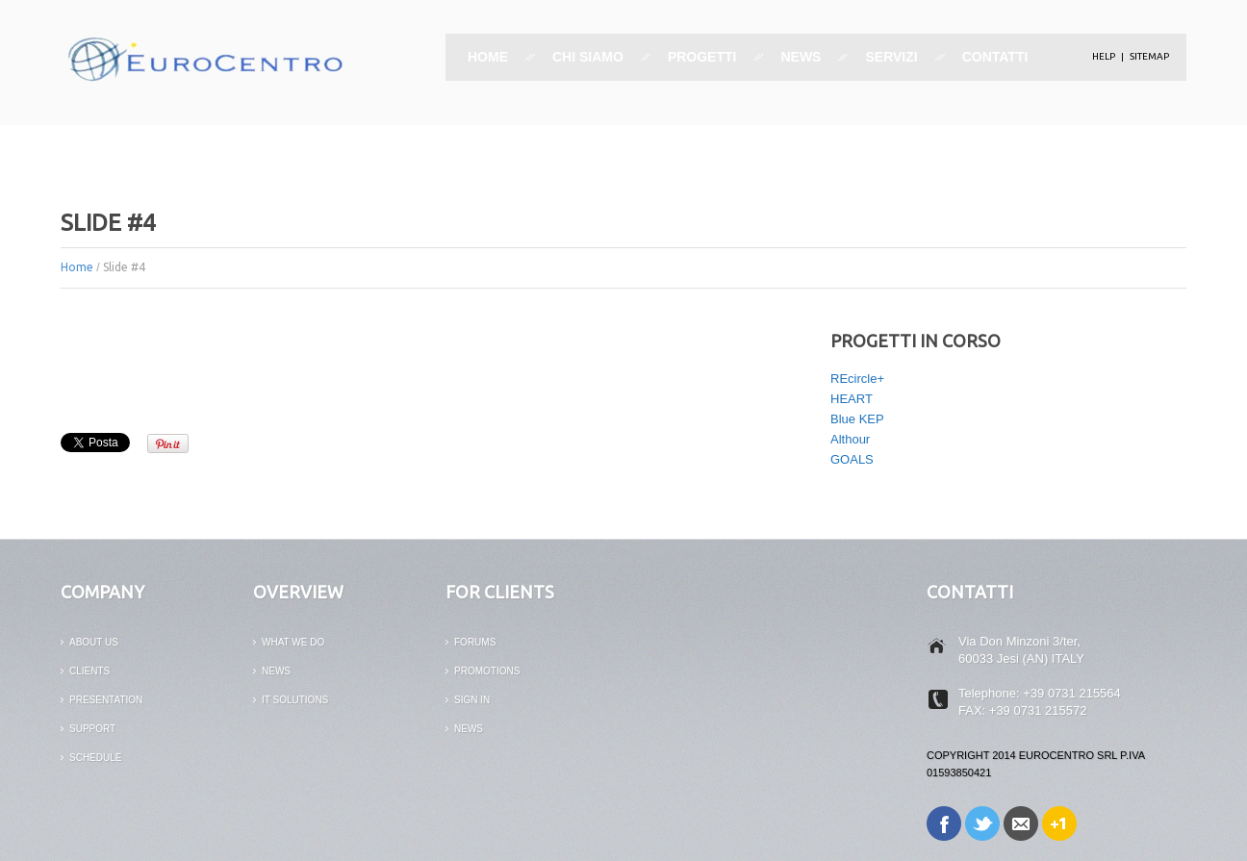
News (800, 56)
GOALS (852, 459)
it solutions (295, 700)
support (92, 728)
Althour (850, 439)
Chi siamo (588, 56)
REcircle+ (857, 378)
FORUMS (475, 642)
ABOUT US (93, 642)
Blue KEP (857, 419)
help (1103, 56)
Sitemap (1149, 56)
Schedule (95, 757)
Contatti (995, 56)
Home (488, 56)
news (276, 671)
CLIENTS (89, 671)
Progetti (702, 56)
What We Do (293, 642)
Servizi (891, 56)
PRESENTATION (105, 700)
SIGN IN (472, 700)
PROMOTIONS (487, 671)
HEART (851, 399)
